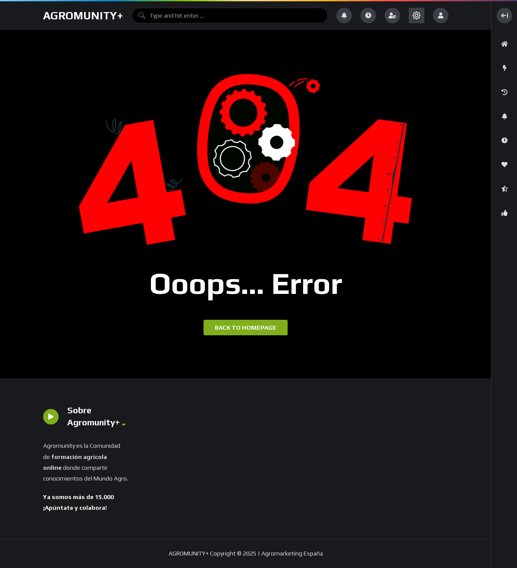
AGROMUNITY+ (83, 15)
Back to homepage (245, 327)
